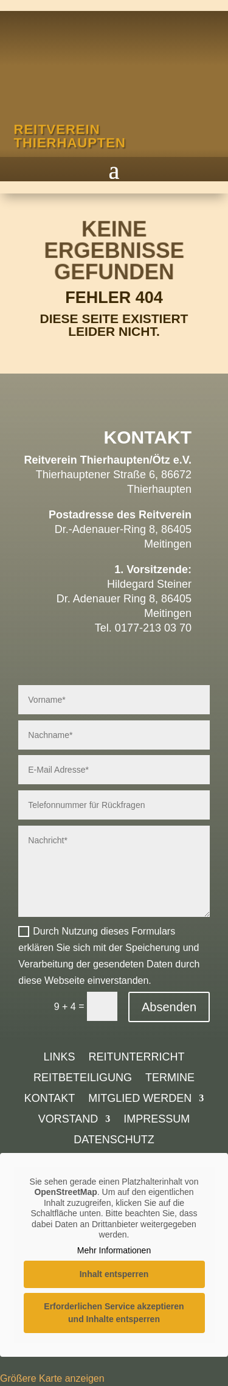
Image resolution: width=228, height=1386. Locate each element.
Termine (170, 1078)
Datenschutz (114, 1140)
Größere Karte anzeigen (52, 1378)
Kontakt (49, 1099)
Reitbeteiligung (82, 1078)
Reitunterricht (137, 1058)
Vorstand (68, 1120)
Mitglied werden (140, 1099)
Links (59, 1058)
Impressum (156, 1120)
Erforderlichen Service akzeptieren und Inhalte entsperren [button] (114, 1312)
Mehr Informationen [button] (114, 1250)
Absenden (169, 1007)
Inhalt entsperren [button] (114, 1274)
